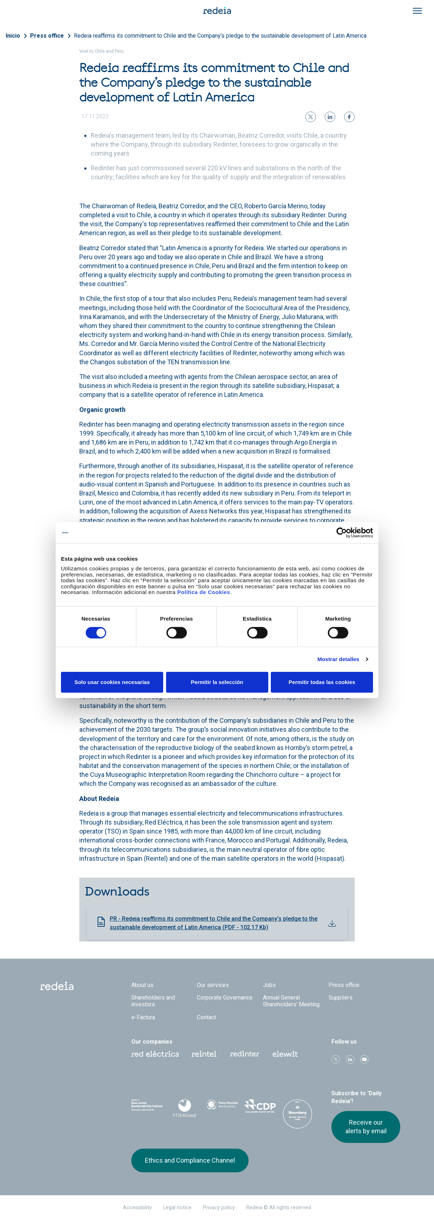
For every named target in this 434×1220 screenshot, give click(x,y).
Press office (47, 35)
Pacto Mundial (222, 1107)
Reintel (204, 1054)
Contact (206, 1017)
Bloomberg (297, 1114)
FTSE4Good (185, 1108)
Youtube (364, 1059)
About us (142, 985)
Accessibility (137, 1208)
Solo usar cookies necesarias (112, 682)
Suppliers (341, 997)
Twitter (335, 1059)
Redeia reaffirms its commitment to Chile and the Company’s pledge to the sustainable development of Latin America (220, 35)
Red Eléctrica (155, 1054)
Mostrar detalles (338, 659)
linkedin (350, 1059)
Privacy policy (219, 1208)
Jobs (269, 985)
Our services (213, 985)
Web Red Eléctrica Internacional (245, 1054)
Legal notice (177, 1208)
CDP (260, 1106)
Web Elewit (285, 1054)
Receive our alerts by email (366, 1127)
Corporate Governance (225, 997)
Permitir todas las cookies (322, 682)
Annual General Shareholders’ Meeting (291, 1001)
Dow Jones (147, 1107)
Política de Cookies (203, 592)
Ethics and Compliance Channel (190, 1160)
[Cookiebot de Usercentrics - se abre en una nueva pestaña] (341, 532)
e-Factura (143, 1017)
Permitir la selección (217, 682)
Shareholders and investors (153, 1001)
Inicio (13, 35)
